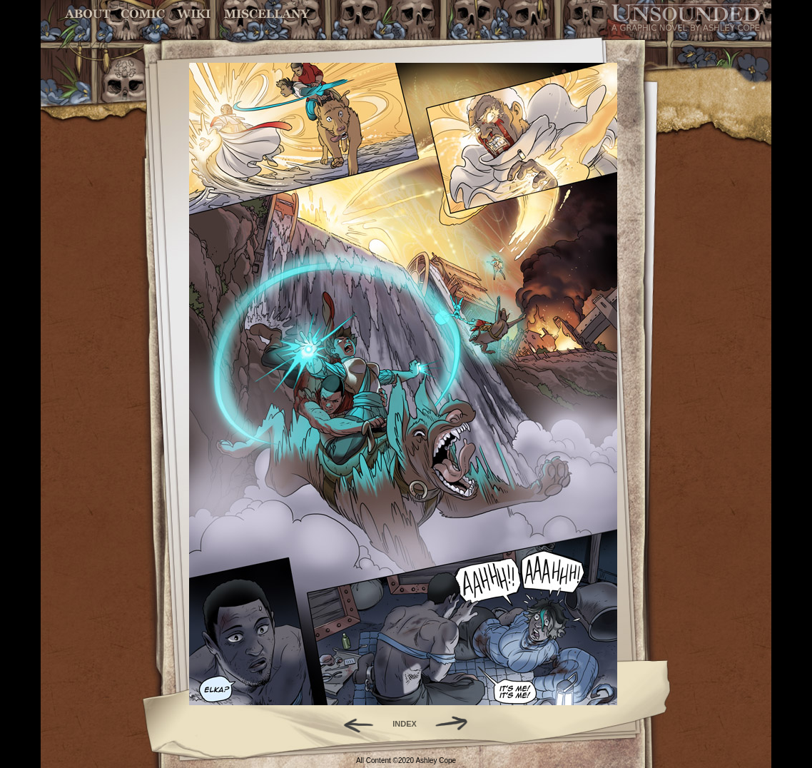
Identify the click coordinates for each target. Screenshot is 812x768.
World (194, 14)
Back (352, 723)
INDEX (404, 723)
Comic (143, 14)
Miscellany (266, 14)
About (89, 14)
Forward (456, 723)
